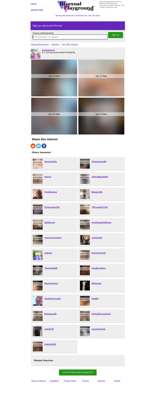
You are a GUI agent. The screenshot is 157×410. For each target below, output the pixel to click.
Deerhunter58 (99, 253)
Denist (47, 177)
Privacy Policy (70, 381)
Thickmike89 (50, 268)
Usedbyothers (99, 268)
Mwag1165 (97, 192)
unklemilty (97, 238)
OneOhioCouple (52, 298)
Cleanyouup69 (99, 161)
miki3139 (49, 329)
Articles (117, 381)
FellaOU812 (50, 344)
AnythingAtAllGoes (101, 222)
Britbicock (49, 222)
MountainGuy (51, 283)
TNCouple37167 (100, 207)
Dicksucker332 (52, 207)
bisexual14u (50, 161)
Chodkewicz (50, 192)
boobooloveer (48, 50)
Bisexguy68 (50, 314)
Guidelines (54, 381)
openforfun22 (98, 329)
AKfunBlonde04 (100, 177)
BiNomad (96, 283)
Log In (33, 4)
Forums (85, 381)
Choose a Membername (43, 33)
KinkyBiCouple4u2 (101, 314)
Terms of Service (38, 381)
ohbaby (48, 253)
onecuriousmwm (53, 238)
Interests (101, 381)
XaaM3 (95, 298)
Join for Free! (37, 10)
